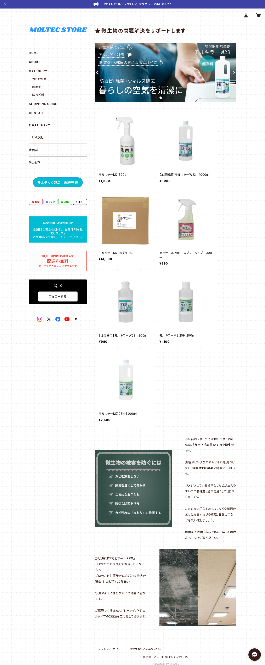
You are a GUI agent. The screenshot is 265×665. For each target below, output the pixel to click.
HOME (34, 53)
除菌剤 (36, 87)
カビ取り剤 (39, 79)
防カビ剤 (38, 94)
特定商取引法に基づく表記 (145, 648)
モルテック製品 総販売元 (58, 183)
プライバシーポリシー (110, 648)
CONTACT (37, 113)
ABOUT (34, 62)
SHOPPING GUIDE (43, 104)
